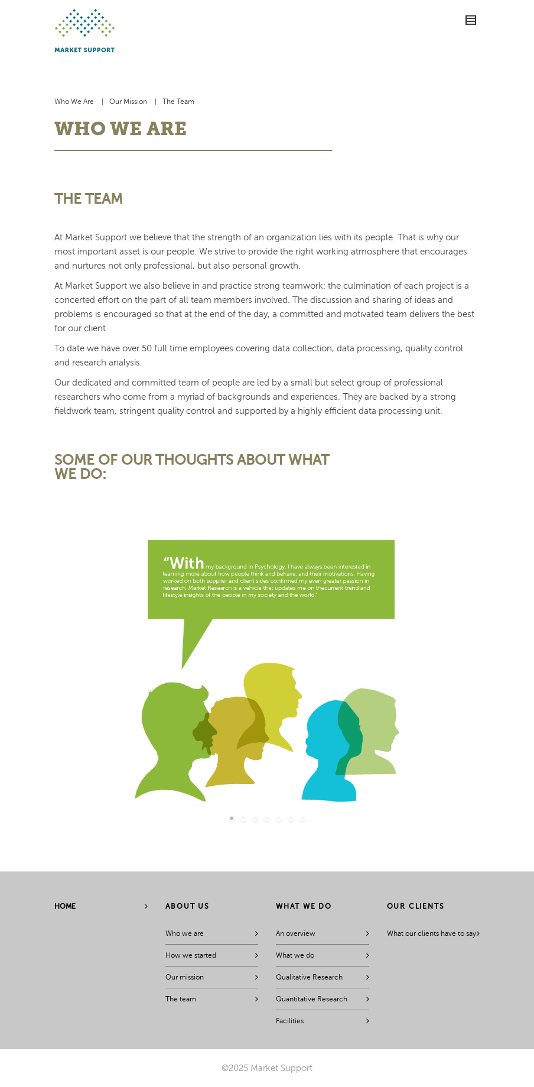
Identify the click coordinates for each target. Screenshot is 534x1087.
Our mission (184, 977)
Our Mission (128, 101)
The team (180, 999)
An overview (295, 933)
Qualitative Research (309, 977)
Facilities (290, 1021)
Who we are (184, 933)
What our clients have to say (431, 933)
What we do (295, 955)
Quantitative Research (311, 999)
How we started (190, 955)
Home (65, 906)
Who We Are (74, 101)
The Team (178, 101)
